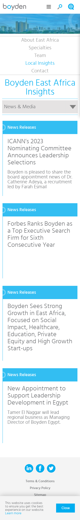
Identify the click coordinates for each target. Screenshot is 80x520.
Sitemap (40, 495)
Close (65, 508)
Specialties (40, 47)
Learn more (13, 513)
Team (40, 55)
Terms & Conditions (40, 481)
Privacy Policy (40, 488)
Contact (40, 70)
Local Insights (40, 63)
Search (59, 7)
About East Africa (40, 40)
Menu (48, 7)
